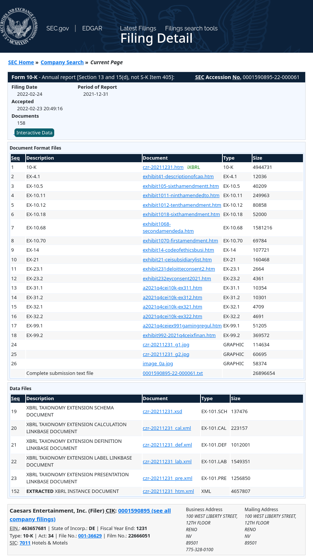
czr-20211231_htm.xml (168, 491)
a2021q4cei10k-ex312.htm (172, 297)
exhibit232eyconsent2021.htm (177, 278)
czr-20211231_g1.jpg (166, 344)
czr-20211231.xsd (162, 411)
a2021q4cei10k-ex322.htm (172, 316)
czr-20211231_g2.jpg (166, 354)
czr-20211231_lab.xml (167, 461)
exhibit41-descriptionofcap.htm (178, 176)
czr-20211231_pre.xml (167, 478)
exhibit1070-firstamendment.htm (180, 240)
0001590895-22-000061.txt (173, 373)
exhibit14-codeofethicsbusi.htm (178, 249)
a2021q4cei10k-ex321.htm (172, 306)
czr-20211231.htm (163, 167)
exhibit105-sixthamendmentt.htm (181, 186)
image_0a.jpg (158, 363)
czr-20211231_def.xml (167, 444)
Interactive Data (34, 132)
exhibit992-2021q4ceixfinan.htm (179, 335)
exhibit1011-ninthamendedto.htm (181, 195)
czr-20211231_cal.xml (167, 428)
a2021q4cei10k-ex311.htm (172, 287)
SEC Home (21, 62)
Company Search (62, 62)
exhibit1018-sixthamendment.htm (181, 214)
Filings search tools (191, 28)
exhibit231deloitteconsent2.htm (179, 268)
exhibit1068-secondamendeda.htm (168, 227)
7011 (25, 542)
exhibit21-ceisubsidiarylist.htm (177, 259)
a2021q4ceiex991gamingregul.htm (182, 325)
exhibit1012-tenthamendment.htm (182, 205)
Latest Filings (138, 28)
